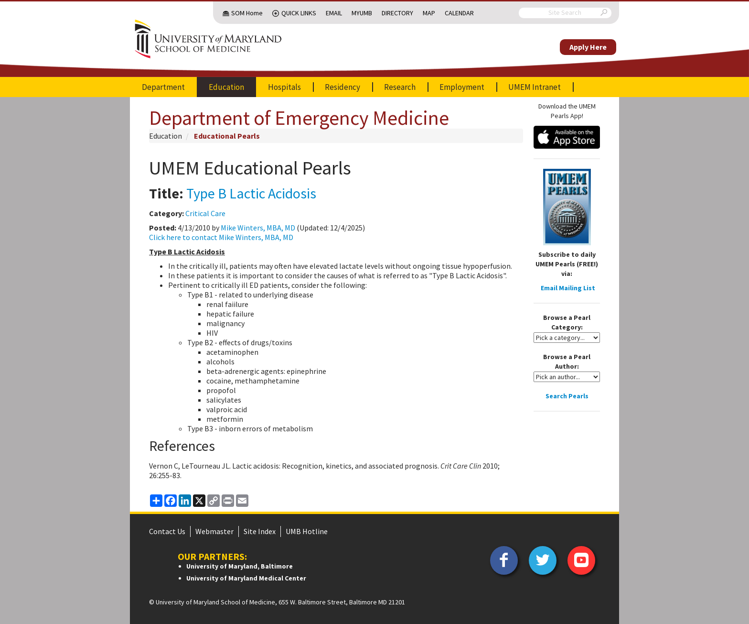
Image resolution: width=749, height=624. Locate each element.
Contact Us (167, 531)
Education (226, 87)
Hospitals (284, 87)
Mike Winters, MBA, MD (258, 227)
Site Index (260, 531)
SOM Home (247, 13)
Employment (461, 87)
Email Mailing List (568, 288)
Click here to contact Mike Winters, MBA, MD (221, 237)
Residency (342, 87)
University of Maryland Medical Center (246, 578)
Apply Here (588, 47)
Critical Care (205, 213)
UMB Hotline (307, 531)
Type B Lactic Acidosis (251, 193)
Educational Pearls (227, 136)
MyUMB (362, 13)
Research (400, 87)
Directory (397, 13)
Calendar (459, 13)
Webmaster (214, 531)
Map (429, 13)
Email (334, 13)
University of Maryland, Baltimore (239, 566)
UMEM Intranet (534, 87)
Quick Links (298, 13)
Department (163, 87)
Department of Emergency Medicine (299, 117)
